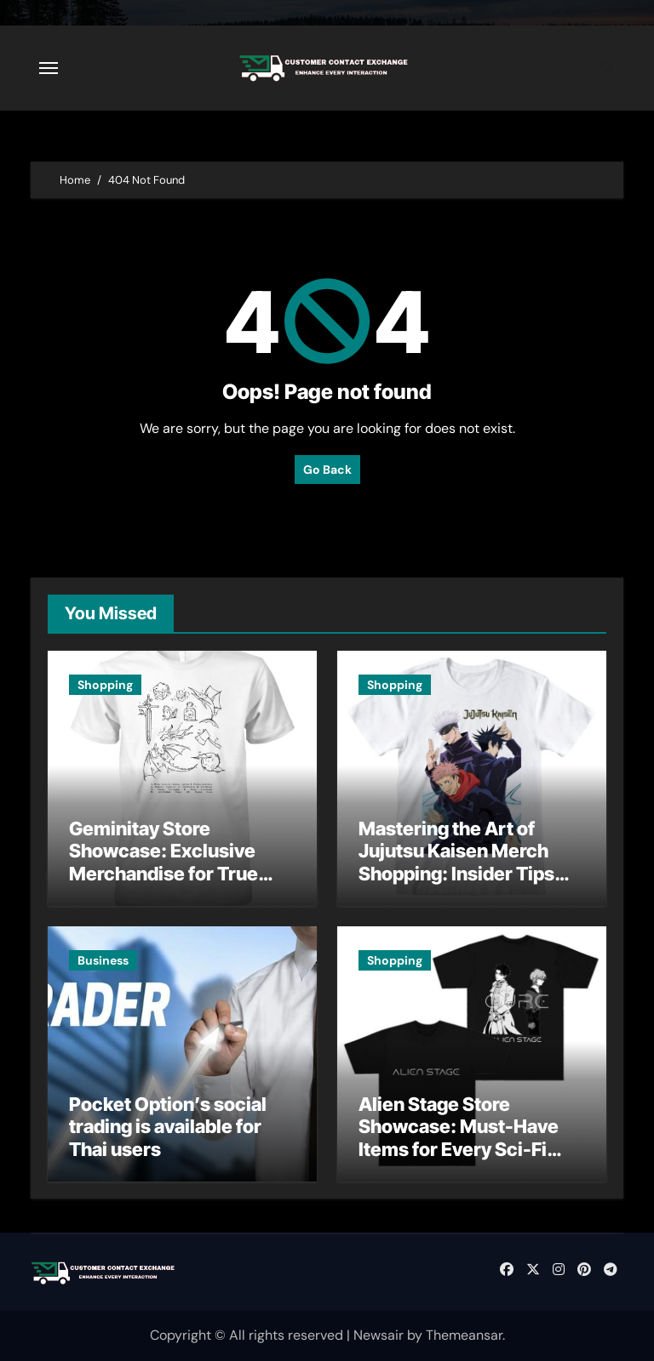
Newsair (378, 1335)
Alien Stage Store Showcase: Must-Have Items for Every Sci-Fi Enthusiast (459, 1137)
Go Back (327, 469)
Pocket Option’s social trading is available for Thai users (168, 1126)
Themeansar (464, 1335)
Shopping (105, 684)
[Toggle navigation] (48, 68)
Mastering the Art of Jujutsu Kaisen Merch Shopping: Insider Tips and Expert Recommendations (456, 873)
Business (103, 960)
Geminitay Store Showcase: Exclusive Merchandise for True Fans (163, 862)
